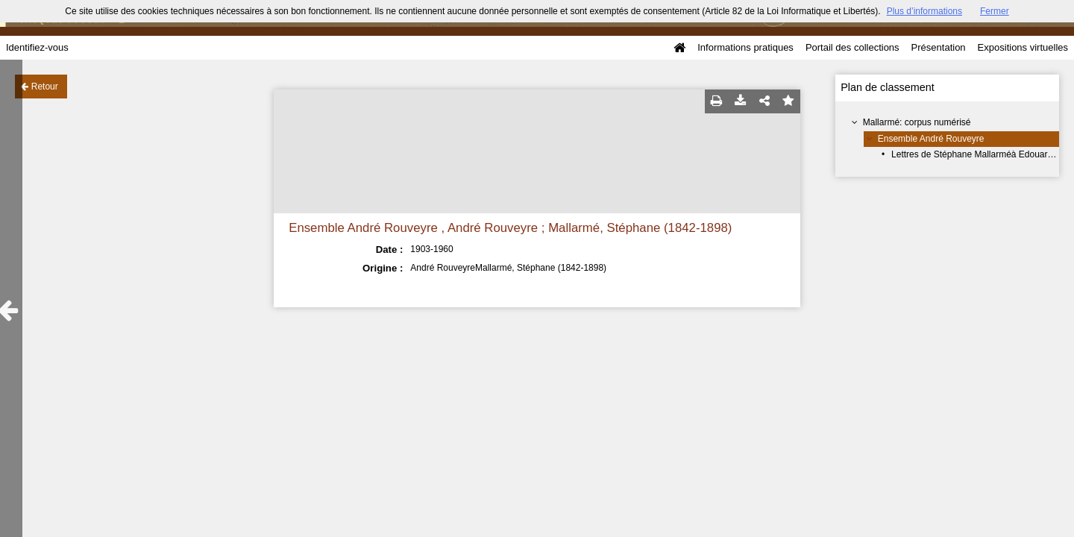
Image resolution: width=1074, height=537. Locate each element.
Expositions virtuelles (1023, 47)
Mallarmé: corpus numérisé (917, 122)
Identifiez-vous (37, 47)
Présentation (938, 47)
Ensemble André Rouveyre (931, 139)
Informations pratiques (745, 47)
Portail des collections (852, 47)
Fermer (994, 11)
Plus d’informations (924, 11)
